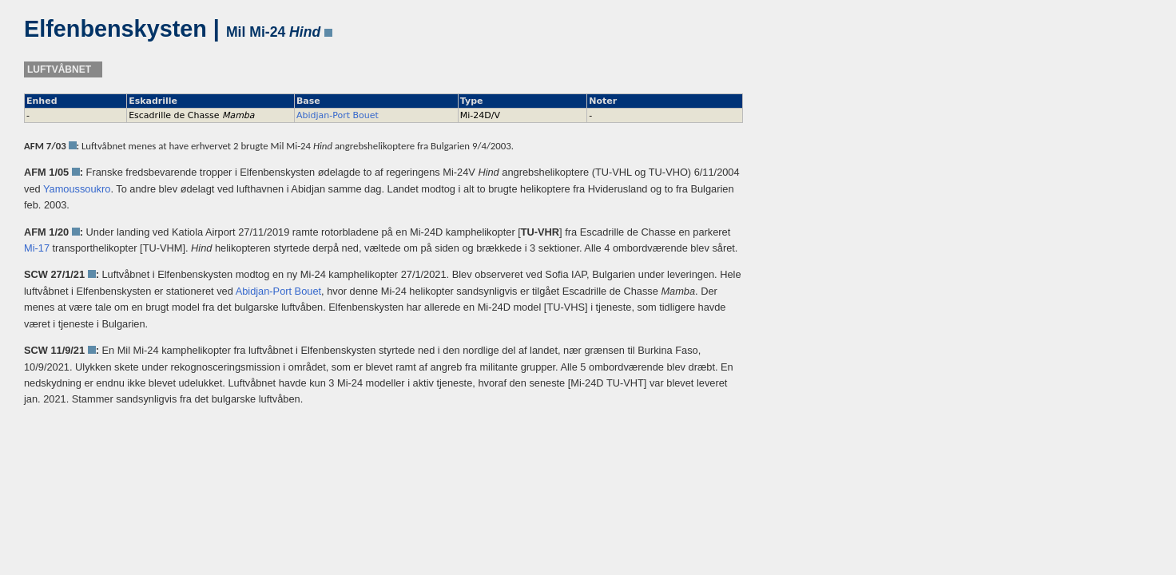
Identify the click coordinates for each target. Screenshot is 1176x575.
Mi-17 (37, 248)
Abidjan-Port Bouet (337, 115)
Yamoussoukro (76, 189)
